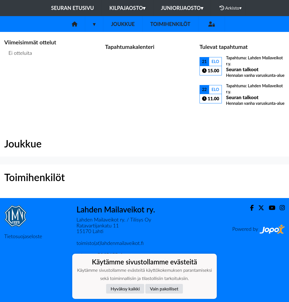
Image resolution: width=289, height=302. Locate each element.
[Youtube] (269, 208)
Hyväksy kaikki (125, 288)
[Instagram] (280, 208)
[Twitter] (259, 208)
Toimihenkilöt (170, 24)
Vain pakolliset (164, 288)
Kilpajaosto (128, 8)
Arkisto (231, 8)
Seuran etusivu (72, 8)
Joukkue (123, 24)
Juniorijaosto (182, 8)
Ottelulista (18, 74)
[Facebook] (250, 208)
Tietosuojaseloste (23, 236)
